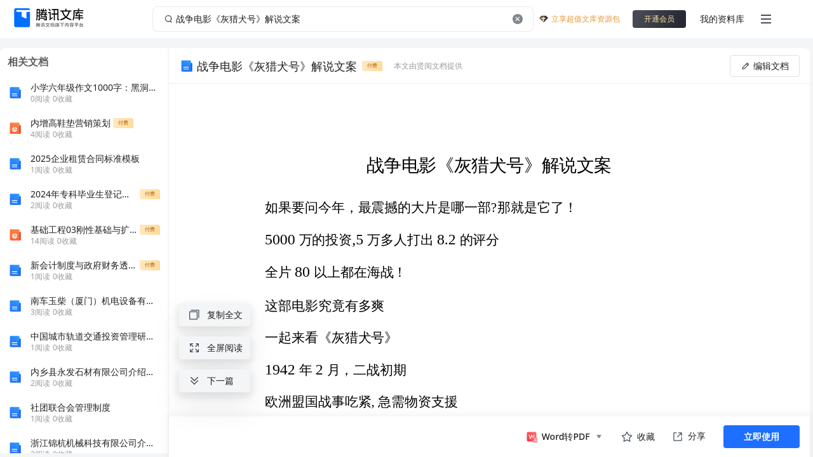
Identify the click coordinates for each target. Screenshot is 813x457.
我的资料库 (722, 19)
